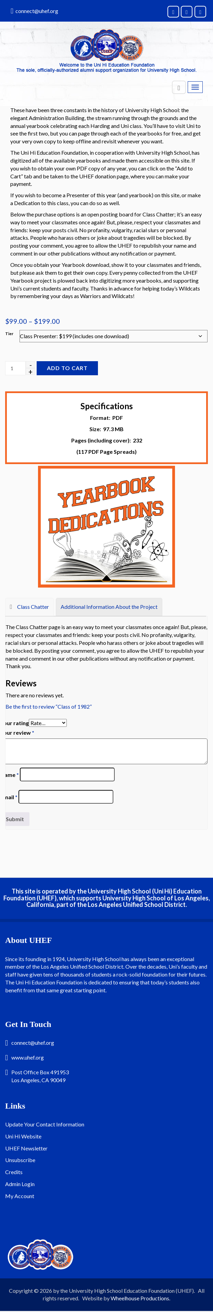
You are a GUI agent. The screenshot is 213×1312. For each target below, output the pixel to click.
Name (9, 774)
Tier (9, 333)
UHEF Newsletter (26, 1148)
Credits (14, 1172)
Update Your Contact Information (44, 1124)
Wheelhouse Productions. (140, 1298)
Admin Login (20, 1184)
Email (8, 797)
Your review (17, 732)
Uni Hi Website (23, 1136)
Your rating (14, 723)
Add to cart (67, 368)
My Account (19, 1196)
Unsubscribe (20, 1160)
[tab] (29, 607)
